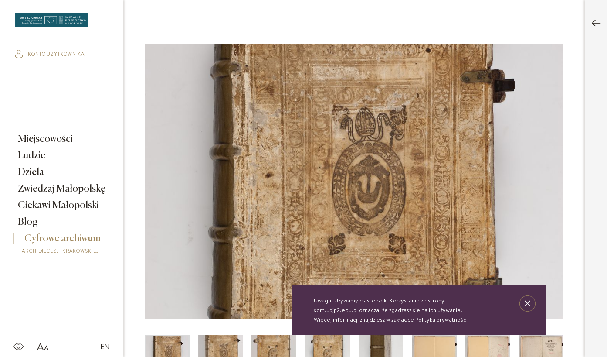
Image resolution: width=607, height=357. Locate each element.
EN (105, 346)
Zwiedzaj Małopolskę (60, 189)
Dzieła (30, 172)
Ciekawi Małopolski (57, 205)
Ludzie (30, 156)
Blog (27, 222)
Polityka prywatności (441, 319)
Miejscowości (44, 139)
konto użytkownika (50, 54)
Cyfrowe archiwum (63, 245)
